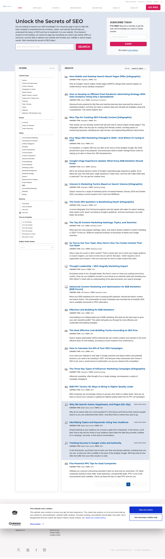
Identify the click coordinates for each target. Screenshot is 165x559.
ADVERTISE (97, 9)
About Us (18, 509)
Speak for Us (20, 532)
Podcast (149, 2)
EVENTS (55, 9)
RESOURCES (75, 9)
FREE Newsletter (130, 2)
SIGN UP (134, 9)
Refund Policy (55, 529)
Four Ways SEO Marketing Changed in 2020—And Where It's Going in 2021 (106, 140)
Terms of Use (54, 532)
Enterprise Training (56, 511)
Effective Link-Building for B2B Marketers (91, 311)
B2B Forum (54, 514)
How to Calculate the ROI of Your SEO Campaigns (96, 349)
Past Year (25, 211)
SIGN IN (116, 9)
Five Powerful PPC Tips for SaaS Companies (92, 465)
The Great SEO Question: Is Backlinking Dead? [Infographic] (101, 203)
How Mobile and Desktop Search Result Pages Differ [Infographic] (104, 78)
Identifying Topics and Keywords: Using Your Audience (98, 423)
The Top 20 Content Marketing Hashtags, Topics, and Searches (102, 224)
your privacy (133, 52)
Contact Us (54, 524)
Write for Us (19, 529)
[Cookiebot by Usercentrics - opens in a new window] (15, 554)
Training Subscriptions (58, 509)
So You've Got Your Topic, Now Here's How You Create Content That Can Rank (105, 245)
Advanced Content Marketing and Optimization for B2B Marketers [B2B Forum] (105, 289)
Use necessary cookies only (145, 548)
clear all (51, 69)
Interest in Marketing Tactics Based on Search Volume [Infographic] (105, 185)
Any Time (25, 214)
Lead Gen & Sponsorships (24, 524)
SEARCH (84, 48)
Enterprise (141, 2)
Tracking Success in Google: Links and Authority (95, 444)
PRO (20, 9)
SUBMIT (128, 45)
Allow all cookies (146, 540)
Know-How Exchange (57, 527)
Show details (35, 554)
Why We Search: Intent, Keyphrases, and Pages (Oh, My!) (100, 406)
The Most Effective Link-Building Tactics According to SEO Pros (103, 332)
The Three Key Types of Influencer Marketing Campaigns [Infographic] (107, 370)
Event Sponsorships (22, 527)
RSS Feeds (19, 511)
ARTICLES (37, 9)
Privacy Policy (55, 534)
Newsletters (19, 514)
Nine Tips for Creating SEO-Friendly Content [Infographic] (100, 119)
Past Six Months (27, 208)
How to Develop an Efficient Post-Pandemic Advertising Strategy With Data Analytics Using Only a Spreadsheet (107, 97)
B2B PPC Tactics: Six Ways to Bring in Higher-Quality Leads (101, 388)
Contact (156, 2)
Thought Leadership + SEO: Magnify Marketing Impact (98, 267)
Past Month (25, 205)
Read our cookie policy (96, 548)
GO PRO (153, 8)
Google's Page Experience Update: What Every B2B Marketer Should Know (106, 163)
